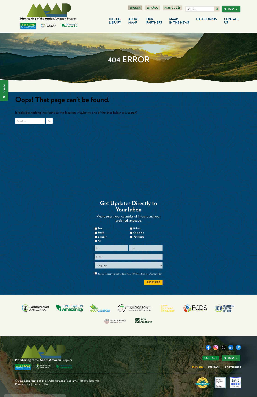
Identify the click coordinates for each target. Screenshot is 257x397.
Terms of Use (40, 384)
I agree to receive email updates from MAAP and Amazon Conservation (130, 273)
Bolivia (137, 228)
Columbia (138, 232)
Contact (231, 20)
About (133, 20)
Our (154, 20)
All (99, 240)
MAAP (179, 20)
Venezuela (138, 236)
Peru (100, 228)
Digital (115, 20)
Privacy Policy (22, 384)
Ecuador (102, 236)
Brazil (101, 232)
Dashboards (206, 19)
